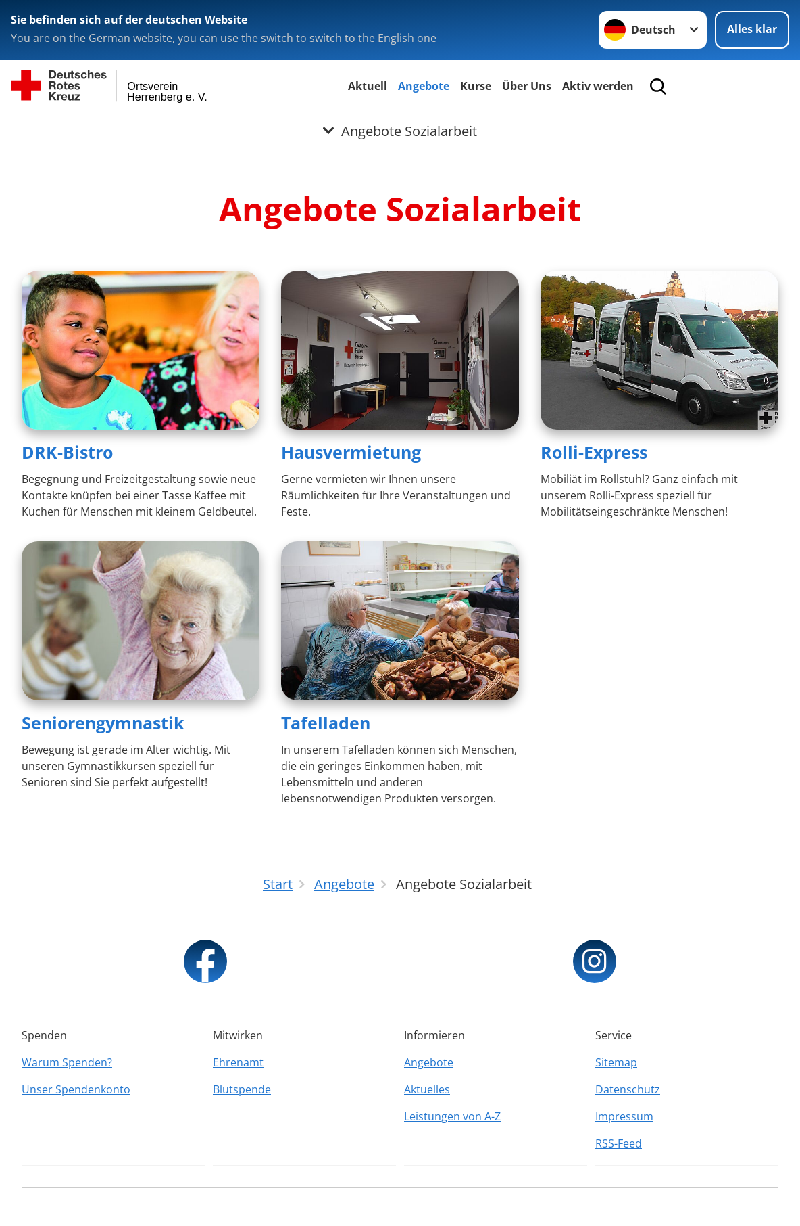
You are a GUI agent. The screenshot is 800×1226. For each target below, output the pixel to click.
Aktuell (367, 85)
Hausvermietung (351, 451)
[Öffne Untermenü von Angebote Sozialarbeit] (400, 130)
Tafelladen (325, 722)
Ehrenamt (238, 1062)
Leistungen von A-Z (452, 1116)
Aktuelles (427, 1089)
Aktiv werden (598, 85)
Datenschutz (627, 1089)
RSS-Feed (618, 1143)
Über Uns (526, 85)
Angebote (423, 85)
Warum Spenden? (67, 1062)
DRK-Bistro (67, 451)
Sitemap (616, 1062)
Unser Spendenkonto (76, 1089)
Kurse (475, 85)
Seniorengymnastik (103, 722)
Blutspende (242, 1089)
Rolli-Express (594, 451)
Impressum (624, 1116)
